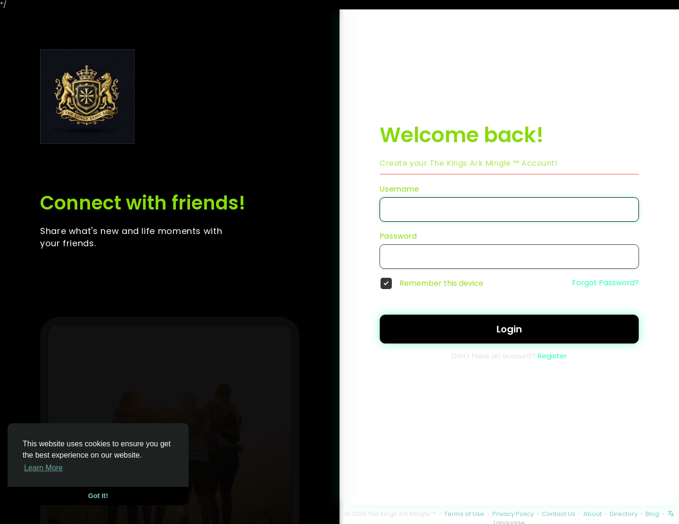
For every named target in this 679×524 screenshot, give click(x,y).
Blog (652, 513)
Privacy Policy (513, 513)
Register (552, 356)
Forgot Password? (605, 283)
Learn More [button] (43, 468)
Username (399, 189)
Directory (624, 513)
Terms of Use (464, 513)
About (592, 513)
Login (509, 329)
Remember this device (441, 283)
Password (398, 236)
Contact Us (558, 513)
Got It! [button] (98, 496)
